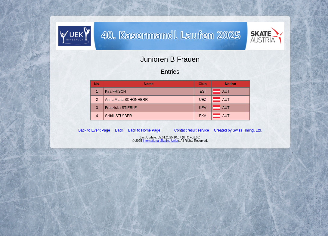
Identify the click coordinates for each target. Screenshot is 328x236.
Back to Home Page (144, 130)
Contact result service (191, 130)
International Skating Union (161, 140)
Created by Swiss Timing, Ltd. (238, 130)
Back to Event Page (94, 130)
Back (119, 130)
